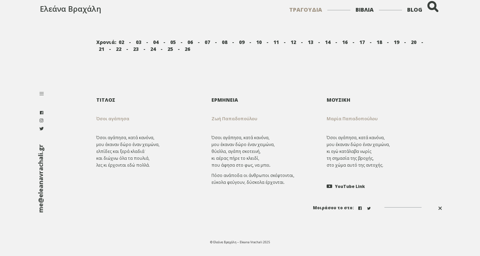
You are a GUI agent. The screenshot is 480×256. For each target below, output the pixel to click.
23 (136, 49)
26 (187, 49)
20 (413, 42)
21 (101, 49)
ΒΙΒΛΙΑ (365, 9)
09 (241, 42)
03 (138, 42)
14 (327, 42)
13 (310, 42)
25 (170, 49)
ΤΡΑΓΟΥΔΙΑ (305, 9)
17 (362, 42)
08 (224, 42)
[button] (264, 118)
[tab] (264, 99)
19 (396, 42)
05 (173, 42)
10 (259, 42)
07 (207, 42)
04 (156, 42)
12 (293, 42)
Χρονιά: (106, 42)
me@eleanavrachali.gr (40, 178)
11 (276, 42)
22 (118, 49)
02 (121, 42)
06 (190, 42)
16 (345, 42)
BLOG (414, 9)
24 (153, 49)
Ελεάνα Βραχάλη (70, 8)
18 (379, 42)
